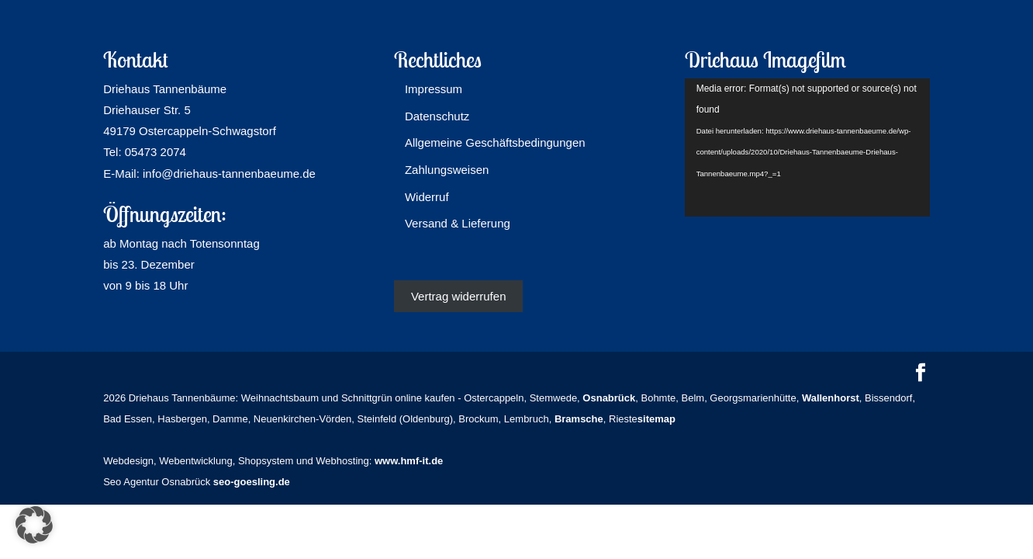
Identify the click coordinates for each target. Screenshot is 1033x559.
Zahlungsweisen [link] (447, 169)
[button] (920, 373)
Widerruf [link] (427, 196)
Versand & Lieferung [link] (457, 223)
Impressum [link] (433, 88)
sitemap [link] (656, 419)
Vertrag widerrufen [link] (458, 296)
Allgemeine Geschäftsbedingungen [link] (495, 142)
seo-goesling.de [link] (251, 482)
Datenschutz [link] (437, 116)
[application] (807, 147)
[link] (608, 398)
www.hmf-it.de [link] (409, 461)
